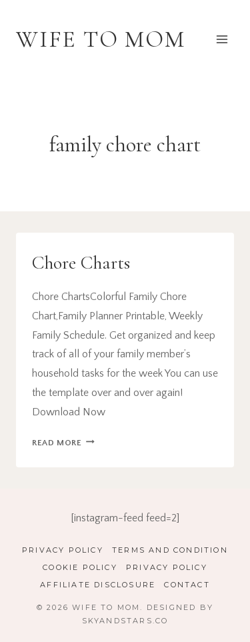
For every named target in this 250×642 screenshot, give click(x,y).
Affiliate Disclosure (97, 584)
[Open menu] (221, 39)
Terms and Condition (170, 550)
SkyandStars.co (125, 620)
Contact (186, 584)
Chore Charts (81, 262)
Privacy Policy (62, 550)
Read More (63, 442)
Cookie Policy (80, 567)
